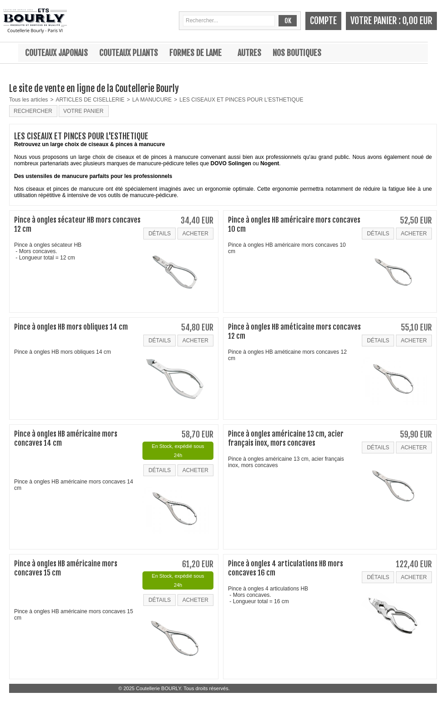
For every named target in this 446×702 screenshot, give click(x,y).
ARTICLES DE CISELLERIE (90, 100)
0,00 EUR (417, 20)
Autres (249, 53)
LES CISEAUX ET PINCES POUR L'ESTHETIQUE (241, 100)
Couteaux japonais (56, 53)
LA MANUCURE (152, 100)
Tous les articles (28, 100)
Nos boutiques (297, 53)
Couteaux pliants (128, 53)
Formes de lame (195, 53)
